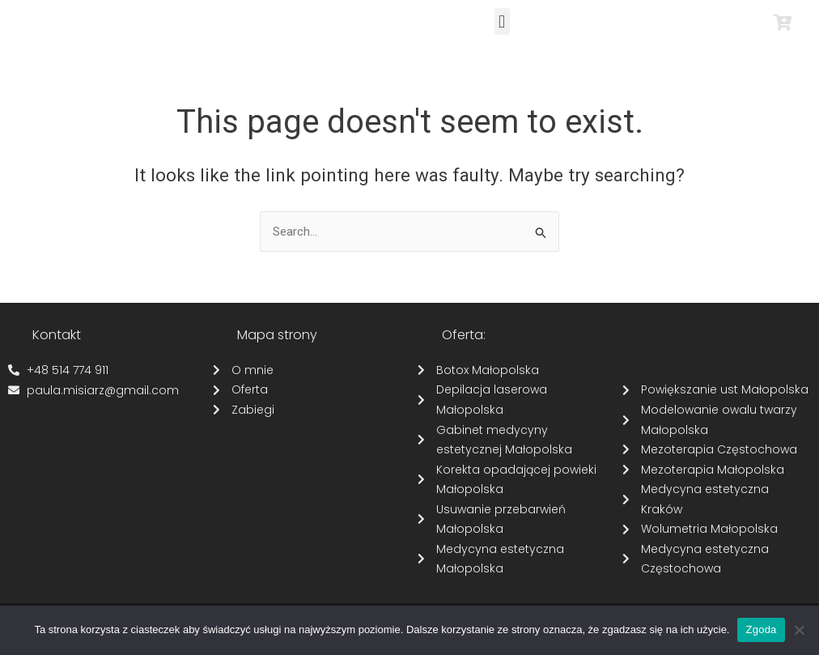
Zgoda (760, 629)
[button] (502, 21)
